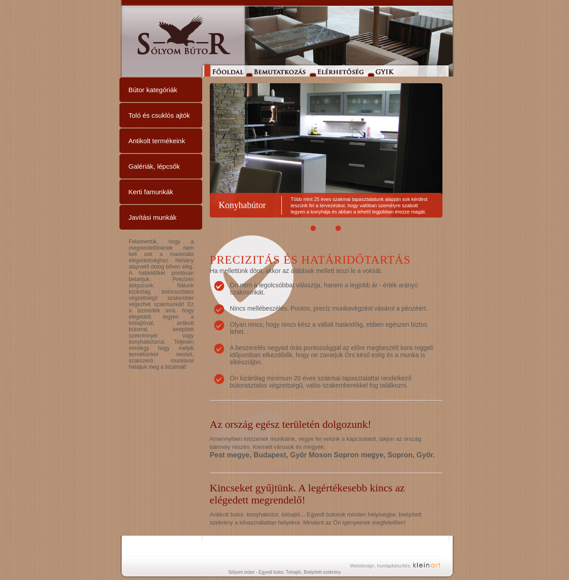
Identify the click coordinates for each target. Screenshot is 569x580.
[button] (313, 228)
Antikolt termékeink (156, 141)
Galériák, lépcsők (154, 166)
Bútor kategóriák (152, 90)
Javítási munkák (152, 217)
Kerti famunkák (150, 192)
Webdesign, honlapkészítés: (380, 565)
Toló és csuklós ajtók (159, 115)
